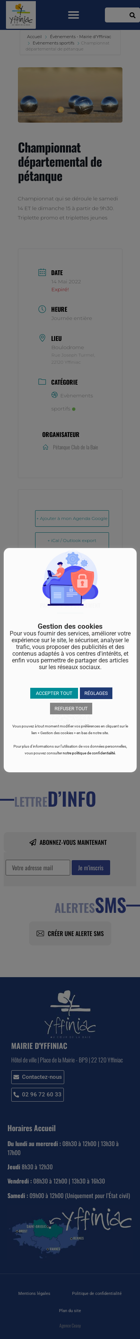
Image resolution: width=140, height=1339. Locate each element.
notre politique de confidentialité (89, 753)
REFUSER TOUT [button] (71, 708)
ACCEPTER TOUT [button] (54, 693)
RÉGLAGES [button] (96, 693)
